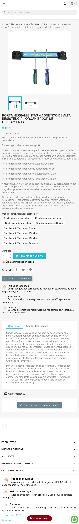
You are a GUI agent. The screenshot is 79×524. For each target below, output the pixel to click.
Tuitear (23, 270)
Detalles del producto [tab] (37, 326)
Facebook (4, 426)
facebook (7, 520)
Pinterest (30, 270)
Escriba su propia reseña (17, 278)
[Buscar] (39, 12)
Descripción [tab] (14, 326)
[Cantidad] (5, 256)
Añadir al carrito (29, 256)
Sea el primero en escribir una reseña (39, 405)
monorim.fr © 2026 (11, 515)
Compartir (16, 270)
